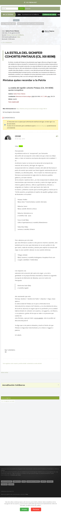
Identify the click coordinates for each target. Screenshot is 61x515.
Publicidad (4, 484)
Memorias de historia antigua (23, 96)
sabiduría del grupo (41, 126)
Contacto (11, 484)
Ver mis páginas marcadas (7, 401)
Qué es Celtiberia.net (6, 481)
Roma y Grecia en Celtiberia (15, 35)
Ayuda (23, 481)
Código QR (16, 20)
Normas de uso (17, 481)
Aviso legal (49, 481)
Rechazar (36, 509)
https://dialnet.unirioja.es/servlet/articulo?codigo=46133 (31, 108)
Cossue (18, 136)
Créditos (43, 481)
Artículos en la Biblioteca (30, 23)
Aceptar (24, 509)
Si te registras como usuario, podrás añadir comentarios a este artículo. (22, 363)
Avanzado (27, 8)
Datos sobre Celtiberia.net (33, 481)
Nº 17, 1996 (44, 96)
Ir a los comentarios (6, 42)
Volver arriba (4, 372)
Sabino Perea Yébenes (19, 94)
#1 (57, 136)
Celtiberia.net (30, 2)
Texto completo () (13, 102)
